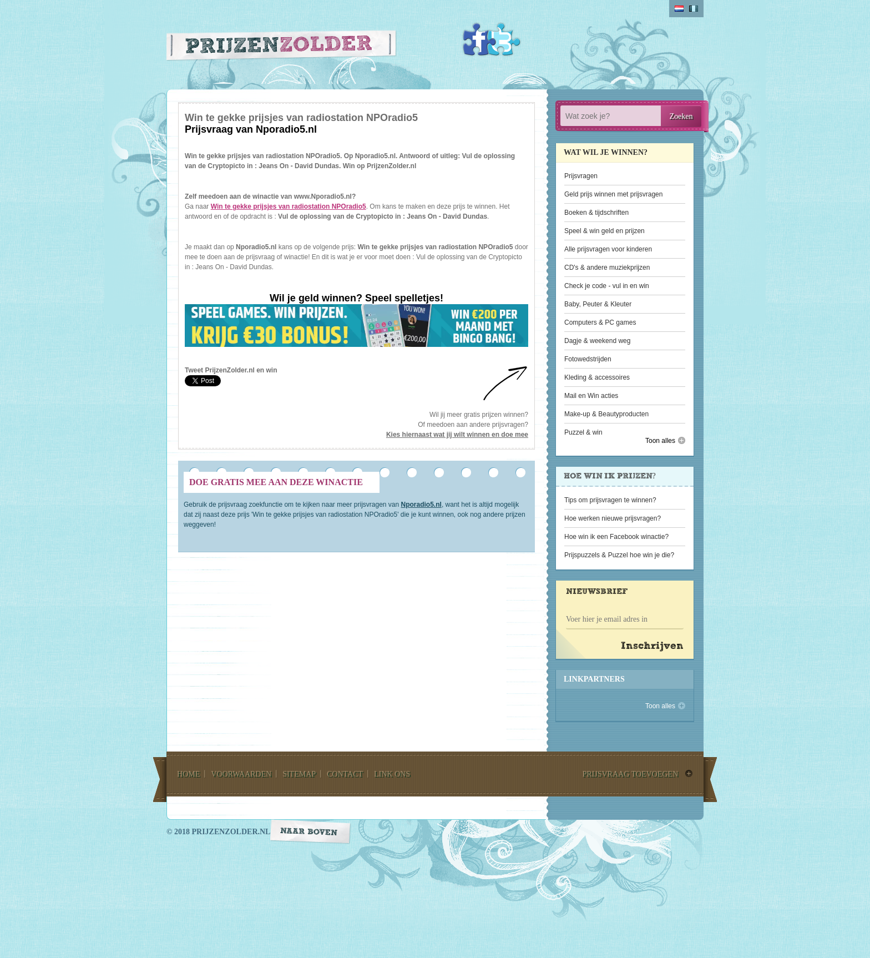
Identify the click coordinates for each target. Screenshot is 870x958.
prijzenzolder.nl (230, 832)
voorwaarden (241, 774)
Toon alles (660, 441)
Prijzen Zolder (281, 48)
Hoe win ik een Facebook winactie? (616, 537)
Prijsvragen (581, 176)
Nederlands (679, 9)
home (188, 774)
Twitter (504, 39)
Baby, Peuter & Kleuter (597, 304)
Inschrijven (652, 646)
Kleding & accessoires (597, 377)
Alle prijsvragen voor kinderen (608, 249)
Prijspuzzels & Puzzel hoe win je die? (619, 555)
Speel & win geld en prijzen (604, 231)
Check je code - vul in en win (606, 286)
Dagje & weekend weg (597, 341)
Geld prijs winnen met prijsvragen (613, 194)
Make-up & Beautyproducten (606, 414)
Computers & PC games (600, 322)
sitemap (299, 774)
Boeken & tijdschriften (596, 212)
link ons (392, 774)
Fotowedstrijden (587, 359)
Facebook (479, 39)
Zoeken (681, 116)
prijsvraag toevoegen (630, 774)
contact (345, 774)
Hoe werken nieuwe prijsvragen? (612, 518)
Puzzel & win (583, 432)
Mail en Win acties (591, 396)
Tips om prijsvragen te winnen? (610, 500)
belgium (693, 9)
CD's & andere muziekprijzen (607, 267)
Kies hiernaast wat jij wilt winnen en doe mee (457, 434)
